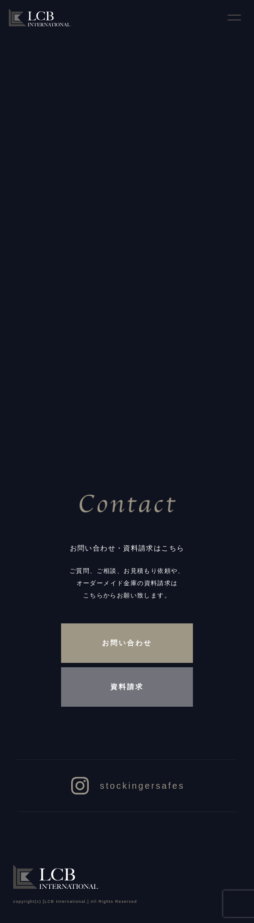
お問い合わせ (127, 643)
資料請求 (127, 686)
